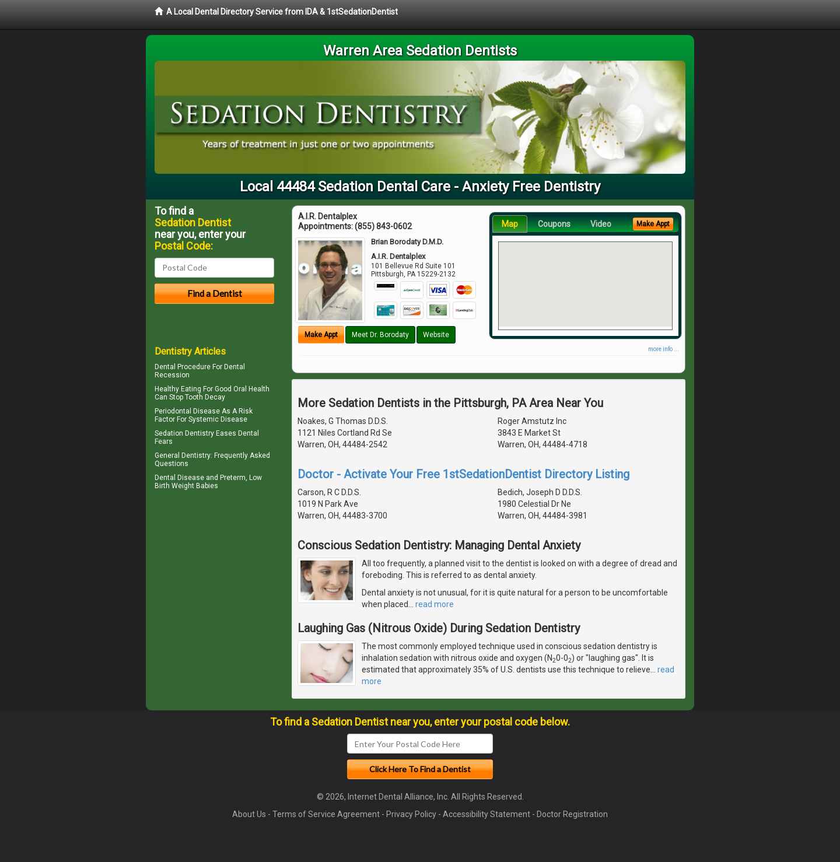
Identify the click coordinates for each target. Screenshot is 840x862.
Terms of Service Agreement (326, 814)
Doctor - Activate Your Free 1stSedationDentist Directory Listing (463, 474)
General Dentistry (183, 455)
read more (434, 604)
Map (510, 224)
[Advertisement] (214, 594)
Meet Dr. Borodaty (380, 335)
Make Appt (321, 335)
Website (436, 335)
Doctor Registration (572, 814)
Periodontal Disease (187, 411)
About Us (249, 814)
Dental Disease (179, 478)
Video (600, 224)
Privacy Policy (411, 814)
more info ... (663, 349)
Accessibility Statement (486, 814)
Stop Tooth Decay (197, 397)
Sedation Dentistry (184, 433)
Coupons (554, 224)
